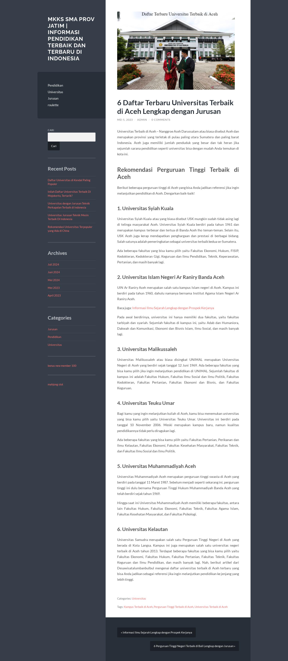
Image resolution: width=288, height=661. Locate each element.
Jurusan (53, 98)
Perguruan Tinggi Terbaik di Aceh (173, 606)
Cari (51, 130)
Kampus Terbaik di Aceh (138, 606)
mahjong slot (55, 384)
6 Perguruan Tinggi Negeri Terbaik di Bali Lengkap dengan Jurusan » (194, 646)
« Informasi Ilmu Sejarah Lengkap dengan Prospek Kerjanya (156, 632)
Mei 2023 (54, 287)
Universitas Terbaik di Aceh (211, 606)
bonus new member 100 (62, 365)
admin (142, 119)
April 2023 (54, 295)
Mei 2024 (54, 280)
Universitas (55, 92)
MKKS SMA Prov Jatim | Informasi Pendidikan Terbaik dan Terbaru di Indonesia (71, 39)
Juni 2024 (54, 272)
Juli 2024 (53, 264)
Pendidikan (55, 85)
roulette (53, 105)
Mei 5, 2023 (125, 119)
